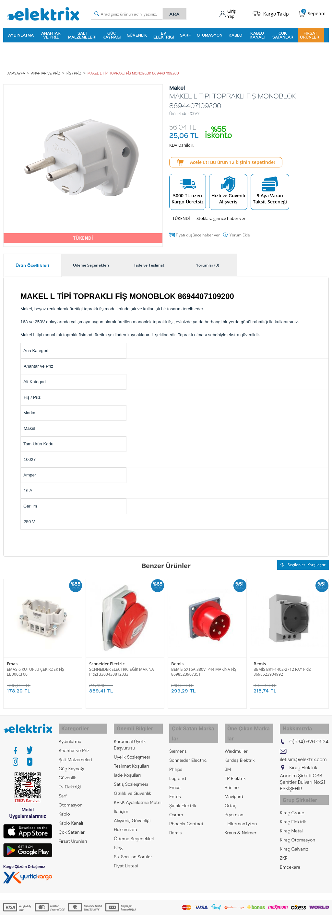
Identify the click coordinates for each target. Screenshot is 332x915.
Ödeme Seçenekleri (134, 832)
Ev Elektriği (163, 33)
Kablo (235, 33)
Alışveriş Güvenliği (132, 814)
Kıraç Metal (291, 821)
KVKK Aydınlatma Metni (137, 796)
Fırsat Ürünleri (310, 33)
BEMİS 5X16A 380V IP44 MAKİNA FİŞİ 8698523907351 (204, 668)
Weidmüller (236, 735)
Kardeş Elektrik (240, 744)
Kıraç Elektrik (293, 812)
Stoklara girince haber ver (220, 215)
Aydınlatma (21, 33)
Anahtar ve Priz (51, 33)
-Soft (132, 906)
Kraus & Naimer (240, 816)
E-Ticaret (146, 906)
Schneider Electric (106, 660)
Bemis (177, 660)
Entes (175, 780)
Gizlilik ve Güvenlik (132, 787)
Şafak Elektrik (182, 789)
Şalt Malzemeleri (82, 33)
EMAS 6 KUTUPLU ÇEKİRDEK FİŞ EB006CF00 (35, 668)
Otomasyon (209, 33)
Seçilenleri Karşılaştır (303, 561)
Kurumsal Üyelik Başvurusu (130, 738)
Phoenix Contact (186, 807)
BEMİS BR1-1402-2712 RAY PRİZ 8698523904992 (282, 668)
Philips (175, 753)
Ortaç (231, 789)
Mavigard (234, 780)
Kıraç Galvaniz (294, 839)
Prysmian (234, 798)
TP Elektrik (235, 762)
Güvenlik (137, 33)
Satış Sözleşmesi (131, 778)
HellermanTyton (241, 807)
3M (228, 753)
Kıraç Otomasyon (297, 830)
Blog (118, 841)
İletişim (121, 805)
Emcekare (290, 857)
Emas (12, 660)
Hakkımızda (125, 823)
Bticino (232, 771)
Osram (176, 798)
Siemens (178, 735)
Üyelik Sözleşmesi (132, 750)
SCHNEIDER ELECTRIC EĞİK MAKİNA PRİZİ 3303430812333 (121, 668)
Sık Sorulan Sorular (133, 850)
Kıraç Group (292, 803)
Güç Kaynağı (111, 33)
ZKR (284, 848)
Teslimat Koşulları (131, 759)
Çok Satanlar (282, 33)
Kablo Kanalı (257, 33)
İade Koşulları (127, 769)
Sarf (185, 33)
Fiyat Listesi (126, 859)
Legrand (177, 762)
